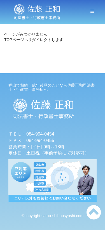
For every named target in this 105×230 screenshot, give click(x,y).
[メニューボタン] (92, 11)
